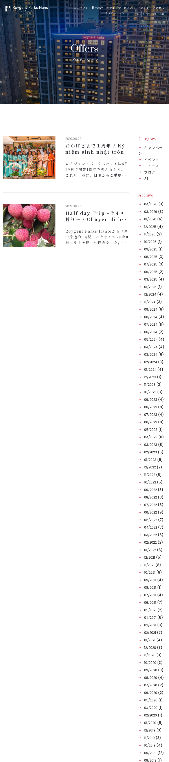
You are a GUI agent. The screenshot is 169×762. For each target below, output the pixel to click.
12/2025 (153, 226)
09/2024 (154, 309)
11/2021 (152, 565)
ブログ (149, 172)
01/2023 (153, 459)
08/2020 (154, 677)
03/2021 (153, 625)
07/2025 (154, 264)
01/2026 (153, 219)
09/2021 (153, 580)
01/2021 (153, 640)
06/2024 (154, 332)
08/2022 (153, 497)
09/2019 (154, 753)
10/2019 (153, 745)
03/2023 (154, 444)
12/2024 (153, 294)
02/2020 (153, 715)
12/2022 (153, 467)
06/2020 (153, 692)
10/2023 (153, 392)
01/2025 (153, 287)
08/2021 (153, 587)
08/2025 (154, 256)
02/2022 (153, 542)
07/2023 (154, 414)
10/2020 (153, 662)
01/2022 (153, 550)
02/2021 (153, 632)
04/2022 (153, 527)
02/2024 (153, 362)
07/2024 (154, 324)
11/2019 (152, 737)
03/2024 (154, 354)
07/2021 (153, 595)
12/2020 (153, 647)
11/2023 (153, 384)
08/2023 (154, 407)
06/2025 (154, 271)
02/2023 (153, 452)
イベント (151, 159)
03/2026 (153, 211)
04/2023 (154, 437)
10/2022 (153, 482)
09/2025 (153, 249)
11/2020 (153, 655)
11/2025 (153, 234)
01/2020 (153, 722)
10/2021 (153, 572)
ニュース (151, 166)
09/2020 (153, 670)
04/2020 (153, 707)
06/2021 (153, 602)
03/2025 (154, 279)
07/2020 (153, 685)
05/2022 (153, 520)
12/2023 (153, 377)
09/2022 (153, 489)
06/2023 (154, 422)
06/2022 (153, 512)
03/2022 (153, 535)
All (147, 178)
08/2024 (154, 317)
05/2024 (154, 339)
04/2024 (154, 347)
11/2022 (153, 474)
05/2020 (153, 700)
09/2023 (154, 399)
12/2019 (153, 730)
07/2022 (153, 504)
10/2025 (153, 241)
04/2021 (153, 617)
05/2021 (153, 610)
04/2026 (154, 204)
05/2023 (153, 429)
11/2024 (153, 302)
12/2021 (153, 557)
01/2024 (153, 369)
